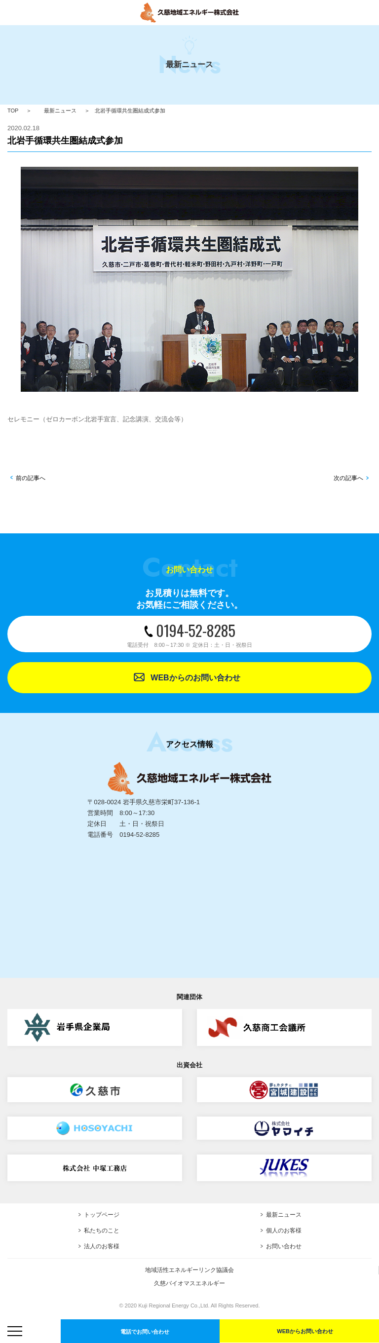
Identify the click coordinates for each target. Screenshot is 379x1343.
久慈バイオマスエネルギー (189, 1283)
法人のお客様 (101, 1246)
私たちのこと (101, 1230)
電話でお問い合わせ (144, 1332)
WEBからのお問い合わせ (195, 677)
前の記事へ (30, 478)
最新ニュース (60, 110)
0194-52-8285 (189, 634)
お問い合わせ (284, 1246)
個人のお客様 (284, 1230)
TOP (12, 110)
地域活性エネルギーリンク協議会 (189, 1270)
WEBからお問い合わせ (305, 1331)
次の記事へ (348, 478)
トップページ (101, 1214)
